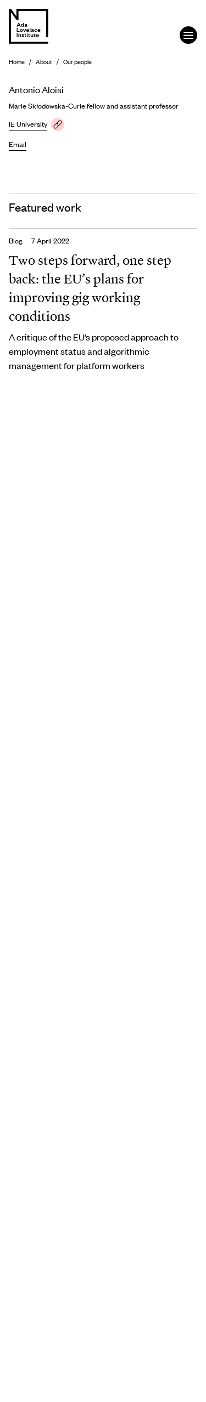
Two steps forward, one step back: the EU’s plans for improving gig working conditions (90, 288)
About (44, 61)
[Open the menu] (188, 35)
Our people (77, 61)
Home (17, 61)
